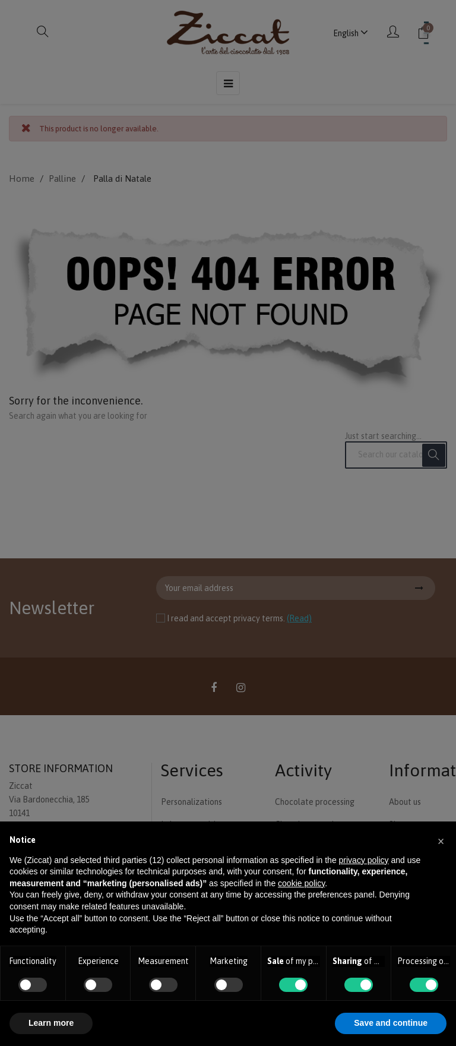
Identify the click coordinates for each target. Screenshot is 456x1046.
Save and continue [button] (391, 1023)
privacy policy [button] (364, 860)
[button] (440, 840)
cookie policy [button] (301, 883)
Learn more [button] (51, 1023)
